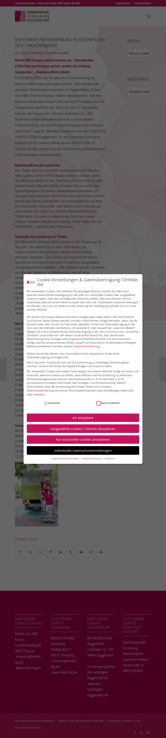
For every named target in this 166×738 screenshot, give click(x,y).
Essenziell (52, 402)
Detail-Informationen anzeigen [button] (65, 458)
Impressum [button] (110, 458)
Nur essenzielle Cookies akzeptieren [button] (83, 439)
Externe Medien (108, 402)
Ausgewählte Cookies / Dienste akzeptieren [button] (83, 428)
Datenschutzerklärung (40, 390)
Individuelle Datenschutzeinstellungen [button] (83, 450)
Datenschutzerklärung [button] (92, 458)
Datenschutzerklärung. (87, 346)
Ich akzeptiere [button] (82, 417)
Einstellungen (112, 390)
